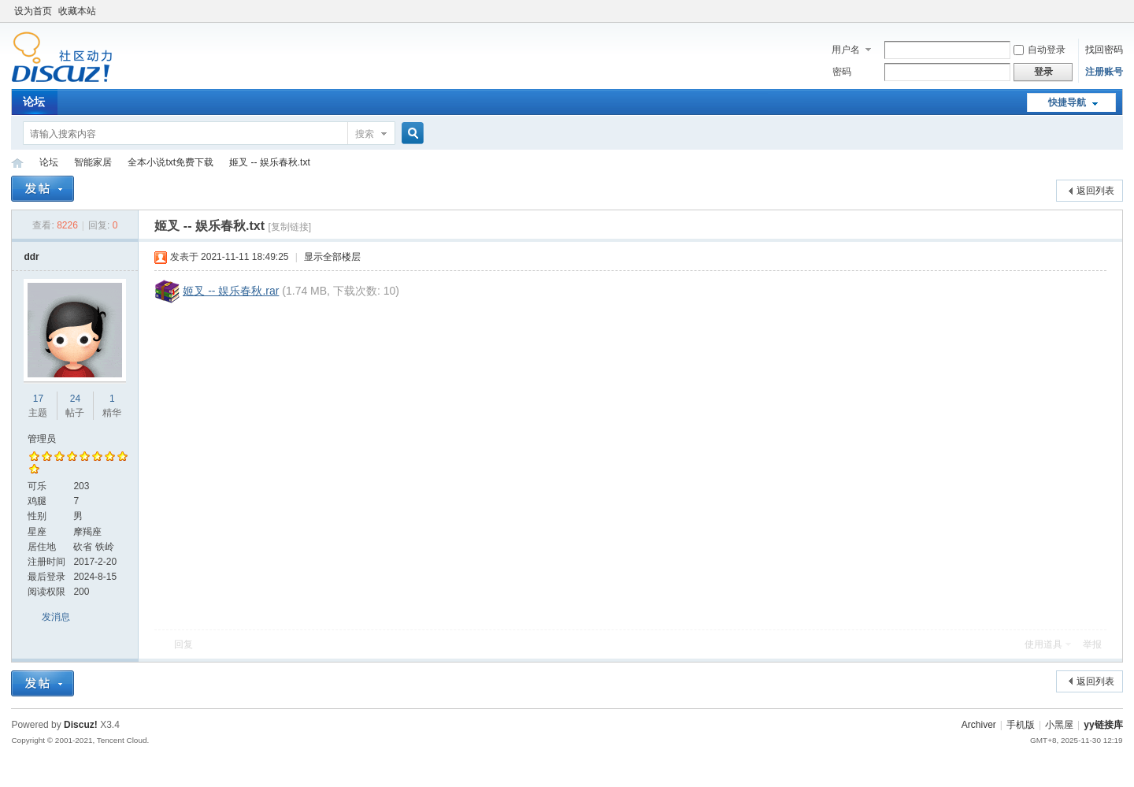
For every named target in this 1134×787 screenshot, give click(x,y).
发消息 (56, 616)
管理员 (42, 438)
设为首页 (33, 11)
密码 (841, 71)
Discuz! (81, 724)
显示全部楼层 (332, 256)
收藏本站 (77, 11)
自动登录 (1039, 49)
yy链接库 (17, 162)
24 (75, 398)
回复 (183, 644)
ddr (31, 256)
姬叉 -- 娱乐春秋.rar (231, 290)
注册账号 (1104, 71)
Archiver (979, 724)
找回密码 (1104, 49)
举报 (1092, 644)
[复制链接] (289, 226)
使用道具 (1043, 644)
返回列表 (1095, 190)
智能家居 (93, 162)
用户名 (846, 49)
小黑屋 (1059, 724)
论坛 (34, 101)
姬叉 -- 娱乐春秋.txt (269, 162)
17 (38, 398)
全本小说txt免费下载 (170, 162)
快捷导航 (1067, 102)
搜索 (364, 133)
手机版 (1020, 724)
